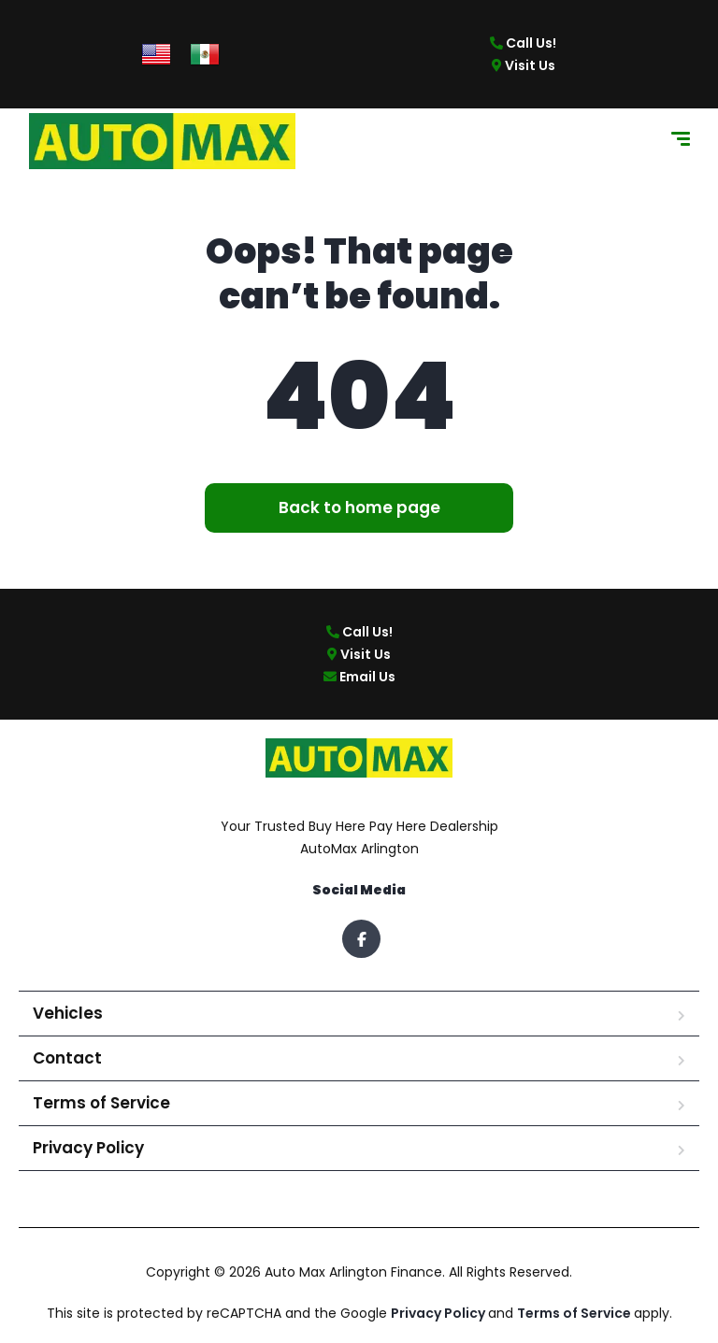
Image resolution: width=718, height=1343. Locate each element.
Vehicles (68, 1013)
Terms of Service (101, 1103)
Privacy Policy (88, 1147)
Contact (67, 1058)
